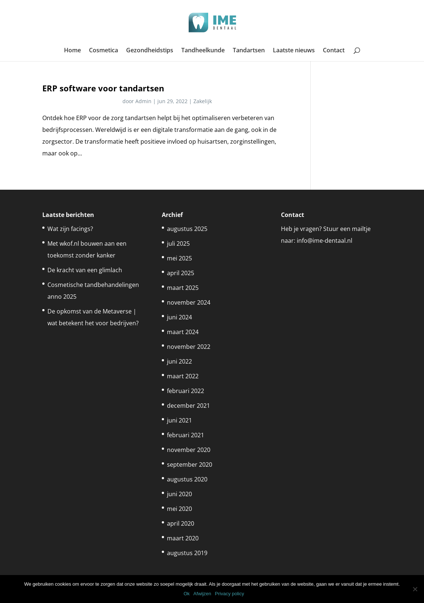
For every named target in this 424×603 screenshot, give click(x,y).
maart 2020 (183, 538)
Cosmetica (103, 51)
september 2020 (189, 464)
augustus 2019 (187, 553)
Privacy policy (229, 593)
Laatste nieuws (294, 51)
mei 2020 (179, 509)
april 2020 (180, 523)
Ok (187, 593)
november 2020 (188, 450)
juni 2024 (179, 317)
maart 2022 (183, 376)
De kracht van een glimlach (84, 270)
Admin (143, 101)
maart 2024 (183, 332)
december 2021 (188, 406)
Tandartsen (249, 51)
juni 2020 (179, 494)
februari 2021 (185, 435)
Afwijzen (202, 593)
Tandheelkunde (203, 51)
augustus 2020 (187, 479)
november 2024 (188, 302)
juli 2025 (178, 243)
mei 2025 (179, 258)
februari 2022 (185, 391)
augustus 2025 (187, 229)
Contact (334, 51)
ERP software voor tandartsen (103, 88)
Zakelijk (202, 101)
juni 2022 (179, 361)
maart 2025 (183, 288)
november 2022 (188, 347)
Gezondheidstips (149, 51)
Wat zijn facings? (70, 229)
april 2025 (180, 273)
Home (72, 51)
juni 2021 (179, 420)
